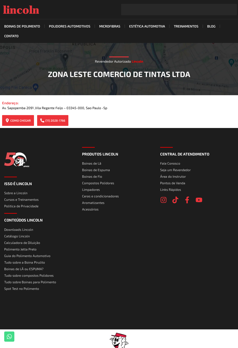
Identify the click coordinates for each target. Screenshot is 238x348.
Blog (211, 26)
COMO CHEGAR (20, 120)
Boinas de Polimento (22, 26)
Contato (11, 36)
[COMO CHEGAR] (7, 120)
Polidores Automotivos (69, 26)
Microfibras (109, 26)
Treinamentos (186, 26)
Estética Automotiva (147, 26)
